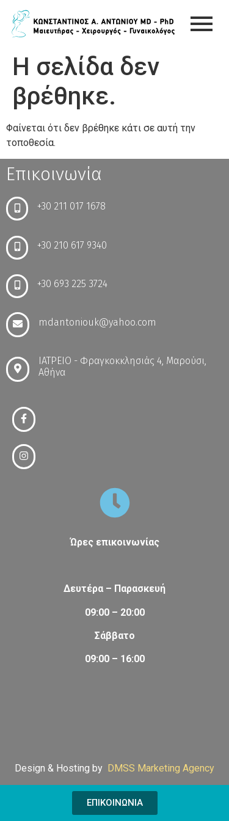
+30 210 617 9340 (72, 245)
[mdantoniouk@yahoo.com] (17, 324)
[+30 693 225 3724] (17, 286)
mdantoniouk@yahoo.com (97, 322)
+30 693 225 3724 (72, 284)
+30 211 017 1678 (71, 206)
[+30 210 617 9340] (17, 248)
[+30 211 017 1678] (17, 209)
